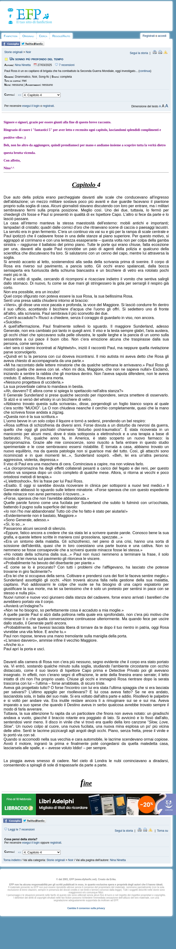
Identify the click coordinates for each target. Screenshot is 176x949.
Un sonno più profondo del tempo (36, 59)
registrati (48, 106)
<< (19, 95)
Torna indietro (12, 860)
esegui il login (31, 106)
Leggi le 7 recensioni (19, 829)
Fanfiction (10, 36)
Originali (28, 36)
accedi (162, 36)
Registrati (149, 36)
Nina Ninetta (23, 65)
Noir (28, 52)
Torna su (162, 830)
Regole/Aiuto (61, 36)
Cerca (43, 36)
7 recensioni (64, 65)
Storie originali (13, 52)
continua (144, 71)
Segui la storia (139, 53)
